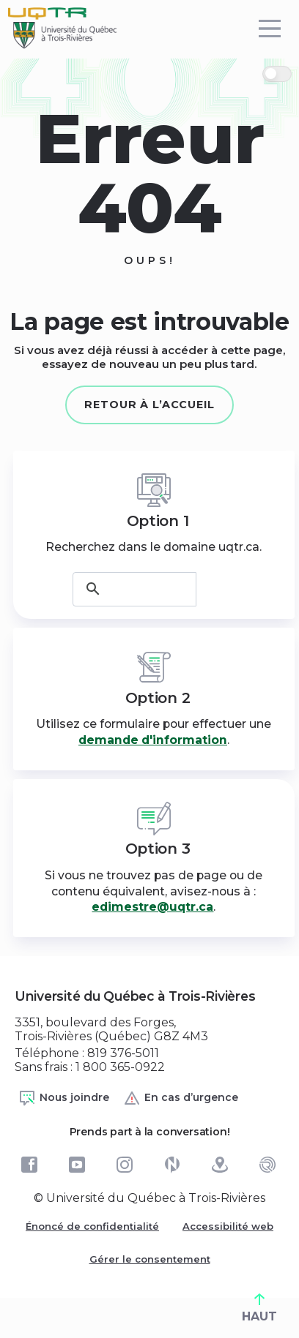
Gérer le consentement (149, 1259)
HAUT (259, 1308)
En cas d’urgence (180, 1098)
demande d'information (152, 740)
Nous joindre (63, 1098)
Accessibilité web (227, 1226)
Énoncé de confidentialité (92, 1226)
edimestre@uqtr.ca (152, 907)
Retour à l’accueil (149, 404)
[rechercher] (134, 589)
